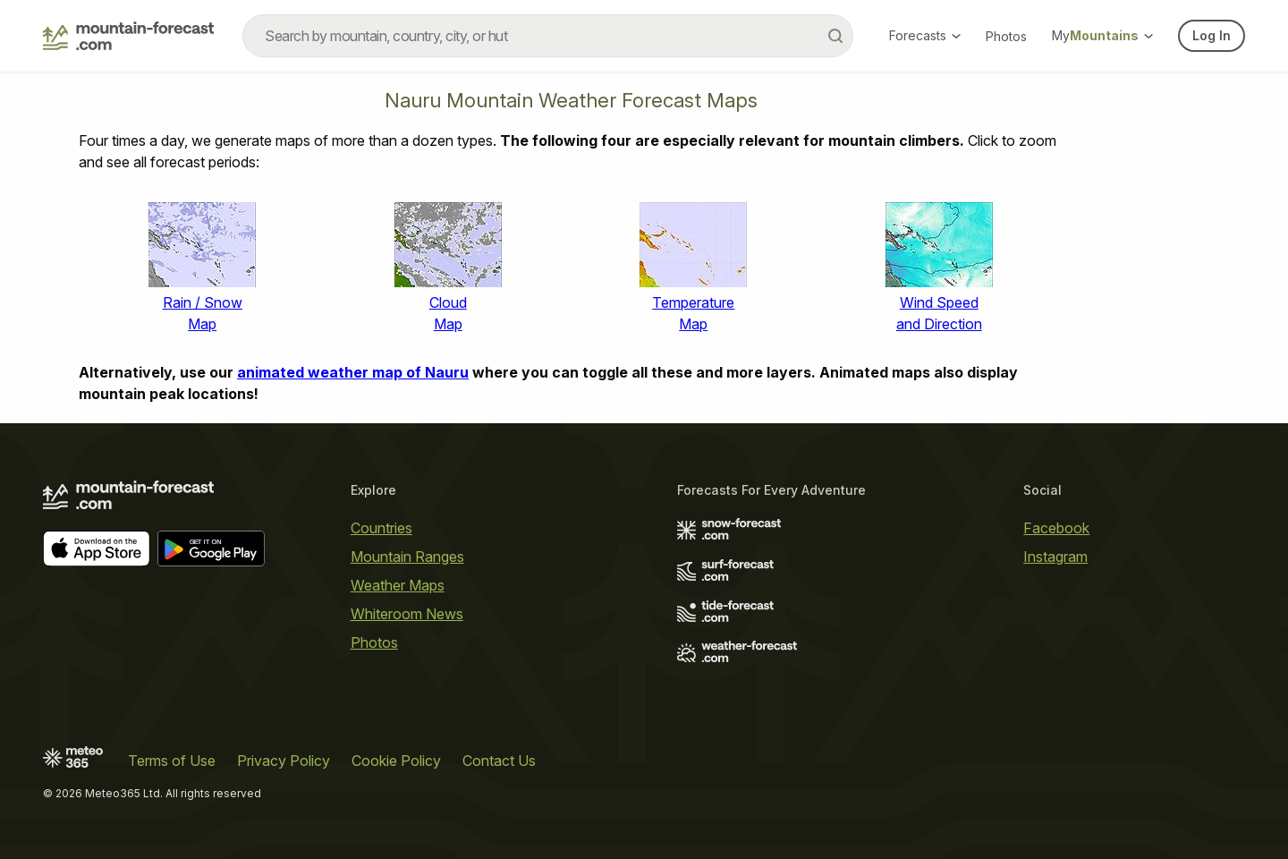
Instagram (1055, 557)
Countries (381, 528)
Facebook (1056, 528)
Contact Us (499, 761)
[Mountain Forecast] (128, 35)
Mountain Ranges (407, 557)
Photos (1006, 36)
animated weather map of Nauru (353, 372)
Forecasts (925, 35)
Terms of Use (172, 761)
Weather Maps (398, 585)
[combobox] (547, 35)
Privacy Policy (283, 761)
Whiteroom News (407, 614)
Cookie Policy (396, 761)
